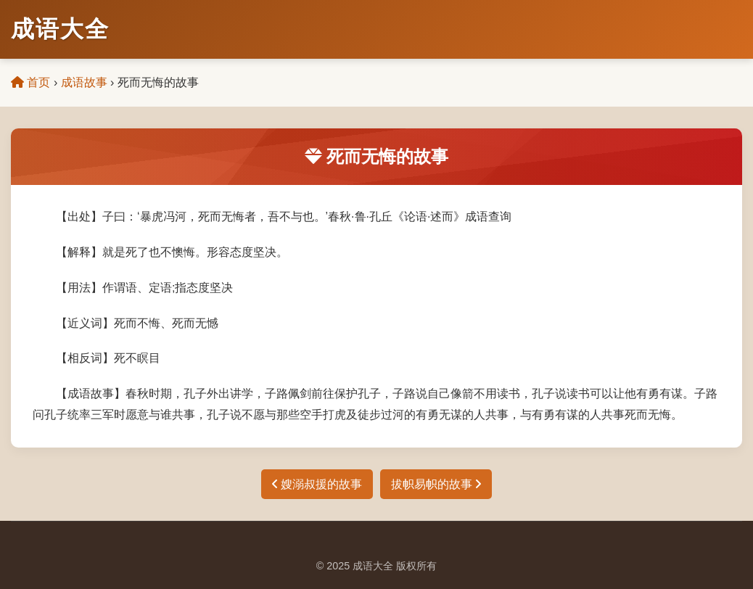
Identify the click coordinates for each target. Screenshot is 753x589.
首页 (30, 82)
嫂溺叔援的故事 (317, 484)
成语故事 (84, 82)
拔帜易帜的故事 (436, 484)
